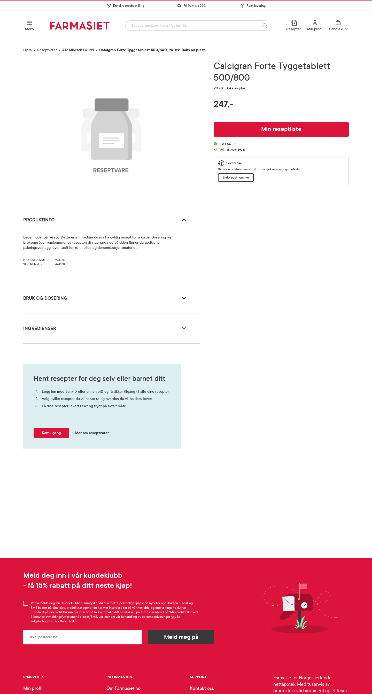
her (173, 617)
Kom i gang (51, 432)
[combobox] (196, 25)
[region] (111, 131)
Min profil (32, 688)
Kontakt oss (202, 688)
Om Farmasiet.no (123, 688)
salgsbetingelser (43, 621)
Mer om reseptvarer (92, 432)
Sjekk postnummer (236, 177)
